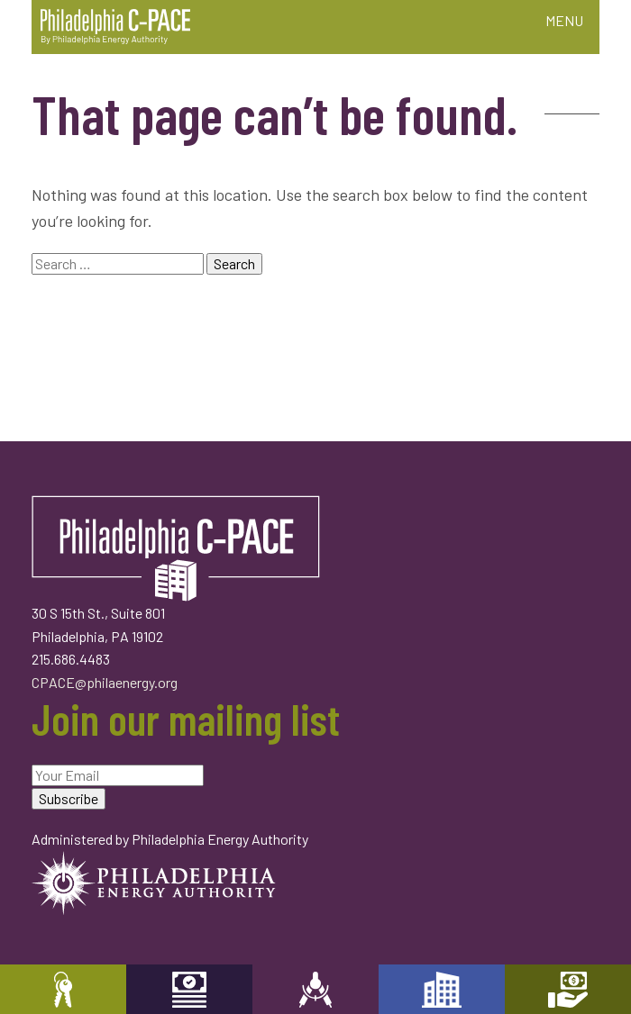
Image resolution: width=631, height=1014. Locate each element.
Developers (442, 989)
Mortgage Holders (568, 989)
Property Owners (63, 989)
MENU (564, 20)
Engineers (315, 989)
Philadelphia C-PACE (115, 27)
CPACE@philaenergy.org (105, 682)
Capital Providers (189, 989)
